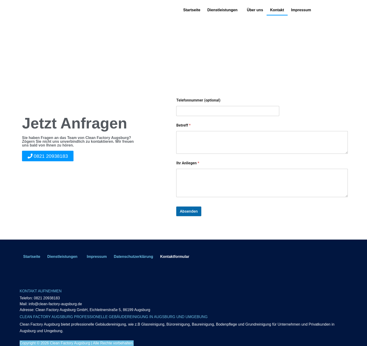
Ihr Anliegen (187, 163)
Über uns (255, 10)
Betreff (183, 125)
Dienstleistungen (222, 10)
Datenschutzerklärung (133, 257)
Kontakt (277, 10)
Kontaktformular (174, 257)
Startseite (191, 10)
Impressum (301, 10)
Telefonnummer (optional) (198, 100)
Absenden (189, 211)
